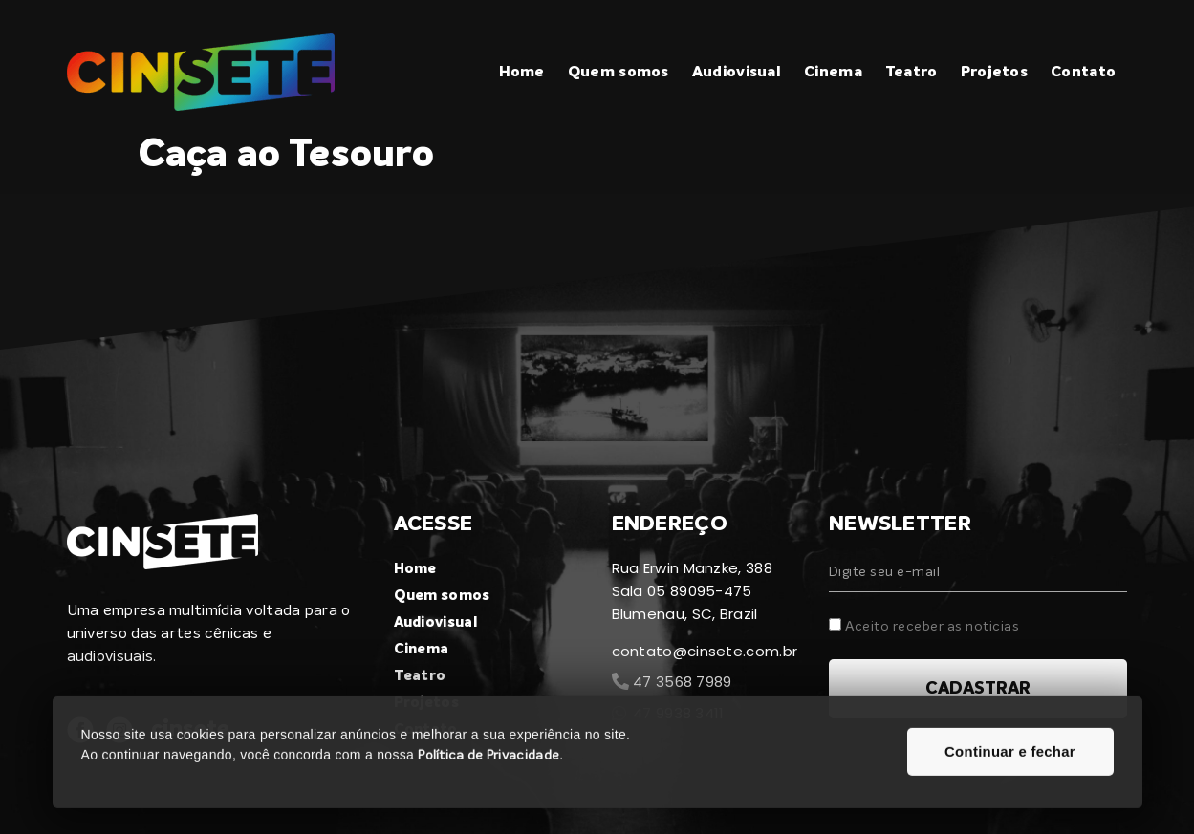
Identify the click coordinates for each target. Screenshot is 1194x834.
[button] (1010, 771)
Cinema (833, 72)
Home (522, 72)
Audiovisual (736, 72)
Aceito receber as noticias (932, 626)
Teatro (911, 72)
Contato (1083, 72)
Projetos (994, 72)
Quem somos (618, 72)
